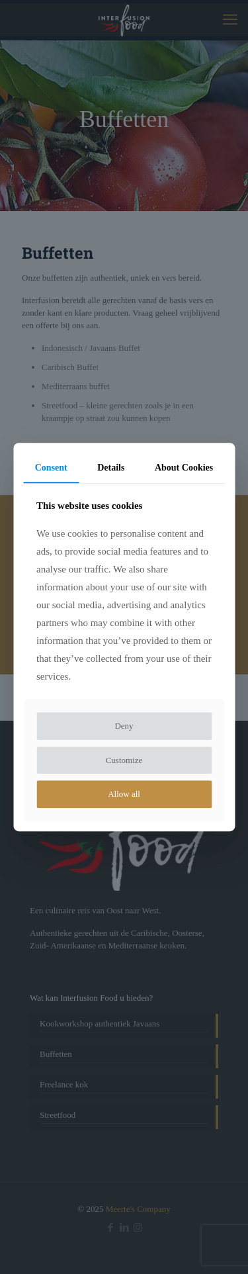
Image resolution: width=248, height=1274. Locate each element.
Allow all (124, 794)
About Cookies (184, 468)
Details (110, 468)
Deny (123, 726)
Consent (51, 468)
